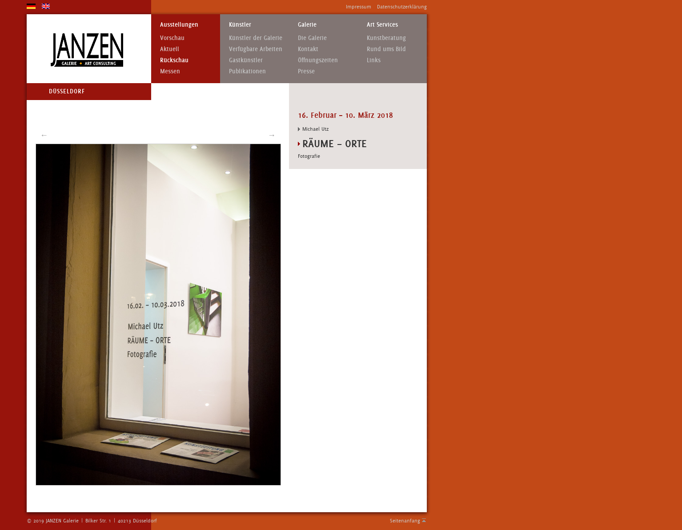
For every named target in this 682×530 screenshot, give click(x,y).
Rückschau (174, 60)
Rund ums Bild (386, 49)
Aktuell (169, 49)
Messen (170, 71)
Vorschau (172, 38)
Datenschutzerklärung (402, 7)
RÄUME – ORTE (334, 143)
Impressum (358, 7)
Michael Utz (315, 129)
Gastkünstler (246, 60)
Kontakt (308, 49)
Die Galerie (312, 38)
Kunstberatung (386, 38)
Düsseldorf (67, 91)
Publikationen (247, 71)
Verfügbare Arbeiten (255, 49)
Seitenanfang (405, 521)
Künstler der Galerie (255, 38)
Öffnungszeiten (318, 60)
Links (374, 60)
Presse (306, 71)
